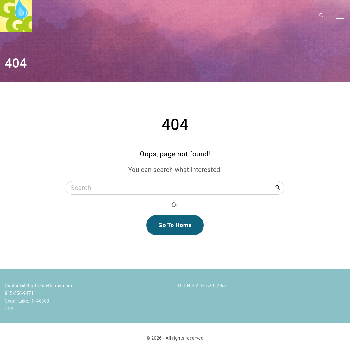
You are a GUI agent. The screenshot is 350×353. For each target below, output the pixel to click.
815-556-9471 (19, 293)
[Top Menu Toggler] (340, 16)
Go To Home (174, 225)
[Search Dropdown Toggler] (321, 16)
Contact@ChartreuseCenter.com (38, 285)
